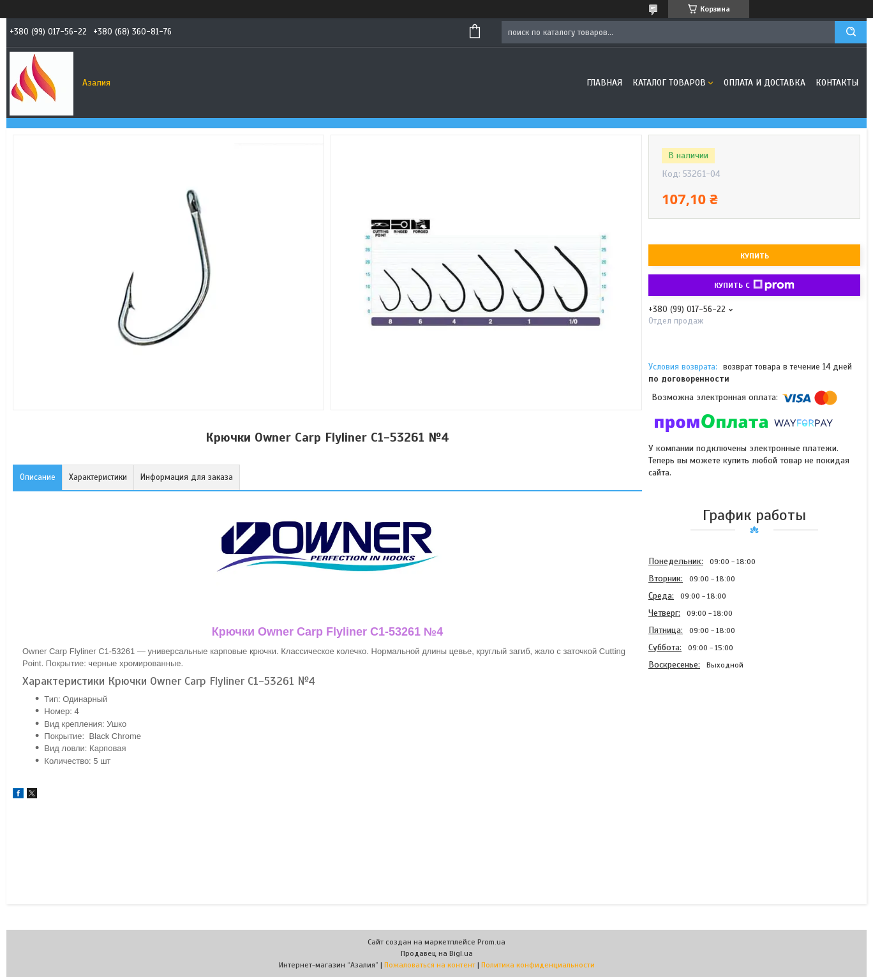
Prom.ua (491, 941)
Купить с (754, 285)
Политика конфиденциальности (538, 964)
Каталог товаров (669, 82)
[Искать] (851, 32)
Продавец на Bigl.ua (437, 953)
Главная (604, 82)
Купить (754, 255)
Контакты (837, 82)
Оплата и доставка (764, 82)
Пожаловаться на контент (429, 964)
